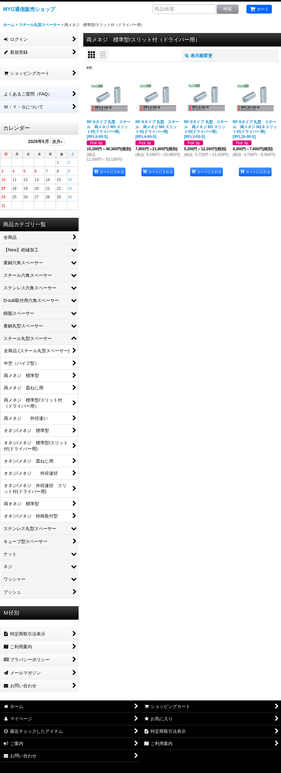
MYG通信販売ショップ (29, 9)
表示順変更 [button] (198, 55)
